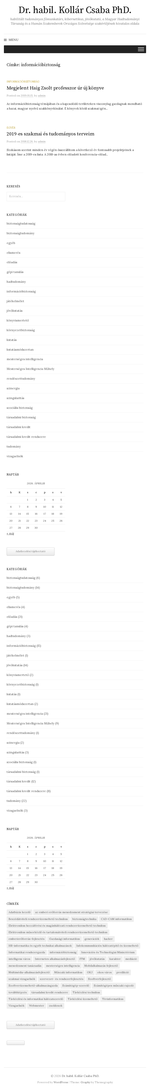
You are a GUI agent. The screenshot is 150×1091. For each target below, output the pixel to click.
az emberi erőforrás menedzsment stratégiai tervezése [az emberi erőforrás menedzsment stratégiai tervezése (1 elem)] (71, 912)
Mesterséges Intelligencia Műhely (30, 369)
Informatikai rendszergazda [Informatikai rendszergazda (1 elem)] (27, 952)
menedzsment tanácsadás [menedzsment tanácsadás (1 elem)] (25, 965)
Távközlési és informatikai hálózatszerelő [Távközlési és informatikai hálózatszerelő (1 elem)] (36, 999)
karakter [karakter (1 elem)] (115, 959)
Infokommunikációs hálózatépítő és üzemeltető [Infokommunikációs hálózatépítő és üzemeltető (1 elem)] (107, 945)
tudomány (14, 446)
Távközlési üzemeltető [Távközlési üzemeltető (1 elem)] (82, 999)
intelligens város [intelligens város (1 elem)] (19, 959)
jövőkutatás (14, 310)
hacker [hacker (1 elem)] (108, 939)
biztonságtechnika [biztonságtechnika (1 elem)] (84, 919)
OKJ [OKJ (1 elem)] (90, 972)
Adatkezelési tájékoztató (31, 551)
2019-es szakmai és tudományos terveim (50, 134)
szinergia (13, 388)
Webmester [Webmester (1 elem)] (36, 1005)
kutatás (12, 340)
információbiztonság (23, 81)
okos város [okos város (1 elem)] (104, 972)
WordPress (61, 1082)
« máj (10, 533)
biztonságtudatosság (21, 223)
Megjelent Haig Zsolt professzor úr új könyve (55, 88)
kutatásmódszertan (20, 349)
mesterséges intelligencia (25, 359)
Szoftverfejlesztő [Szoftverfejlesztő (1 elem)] (99, 979)
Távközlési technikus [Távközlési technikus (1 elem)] (86, 992)
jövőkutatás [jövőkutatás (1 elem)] (97, 959)
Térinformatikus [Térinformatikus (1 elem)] (112, 999)
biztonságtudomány (20, 233)
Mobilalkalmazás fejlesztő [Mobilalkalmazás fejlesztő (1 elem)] (101, 965)
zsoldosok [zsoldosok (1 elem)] (55, 1005)
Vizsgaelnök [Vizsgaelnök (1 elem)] (16, 1005)
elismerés (13, 253)
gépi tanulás (15, 272)
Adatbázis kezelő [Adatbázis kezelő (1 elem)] (19, 912)
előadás (12, 262)
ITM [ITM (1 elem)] (82, 959)
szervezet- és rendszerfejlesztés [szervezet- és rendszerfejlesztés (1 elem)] (61, 979)
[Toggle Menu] (141, 49)
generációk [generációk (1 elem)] (92, 939)
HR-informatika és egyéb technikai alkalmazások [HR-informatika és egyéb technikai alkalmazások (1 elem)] (40, 945)
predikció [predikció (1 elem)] (122, 972)
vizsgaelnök (15, 456)
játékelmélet (15, 301)
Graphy (85, 1082)
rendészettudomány (21, 378)
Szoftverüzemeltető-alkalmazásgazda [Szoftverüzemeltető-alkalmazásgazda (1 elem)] (33, 985)
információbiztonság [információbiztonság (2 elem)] (63, 952)
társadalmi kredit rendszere (26, 437)
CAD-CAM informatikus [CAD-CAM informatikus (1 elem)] (116, 919)
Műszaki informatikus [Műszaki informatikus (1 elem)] (68, 972)
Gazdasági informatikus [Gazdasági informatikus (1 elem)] (64, 939)
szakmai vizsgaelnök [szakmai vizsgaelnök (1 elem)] (22, 979)
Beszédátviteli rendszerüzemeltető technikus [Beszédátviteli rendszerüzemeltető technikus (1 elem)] (38, 919)
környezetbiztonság (21, 330)
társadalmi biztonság (21, 417)
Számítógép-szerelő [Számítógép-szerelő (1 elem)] (75, 985)
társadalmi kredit (18, 427)
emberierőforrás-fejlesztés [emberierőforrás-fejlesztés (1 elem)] (27, 939)
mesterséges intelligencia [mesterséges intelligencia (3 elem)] (63, 965)
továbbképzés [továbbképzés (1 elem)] (18, 992)
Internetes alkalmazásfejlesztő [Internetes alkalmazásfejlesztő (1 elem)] (55, 959)
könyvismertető (18, 320)
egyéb (11, 127)
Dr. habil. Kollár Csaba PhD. (75, 10)
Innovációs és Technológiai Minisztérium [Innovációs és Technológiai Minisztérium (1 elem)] (108, 952)
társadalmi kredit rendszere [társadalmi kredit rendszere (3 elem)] (49, 992)
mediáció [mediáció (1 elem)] (131, 959)
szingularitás (15, 398)
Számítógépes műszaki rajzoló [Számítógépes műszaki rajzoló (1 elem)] (114, 985)
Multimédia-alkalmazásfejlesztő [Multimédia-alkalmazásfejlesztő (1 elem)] (29, 972)
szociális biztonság (20, 408)
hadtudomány (16, 282)
